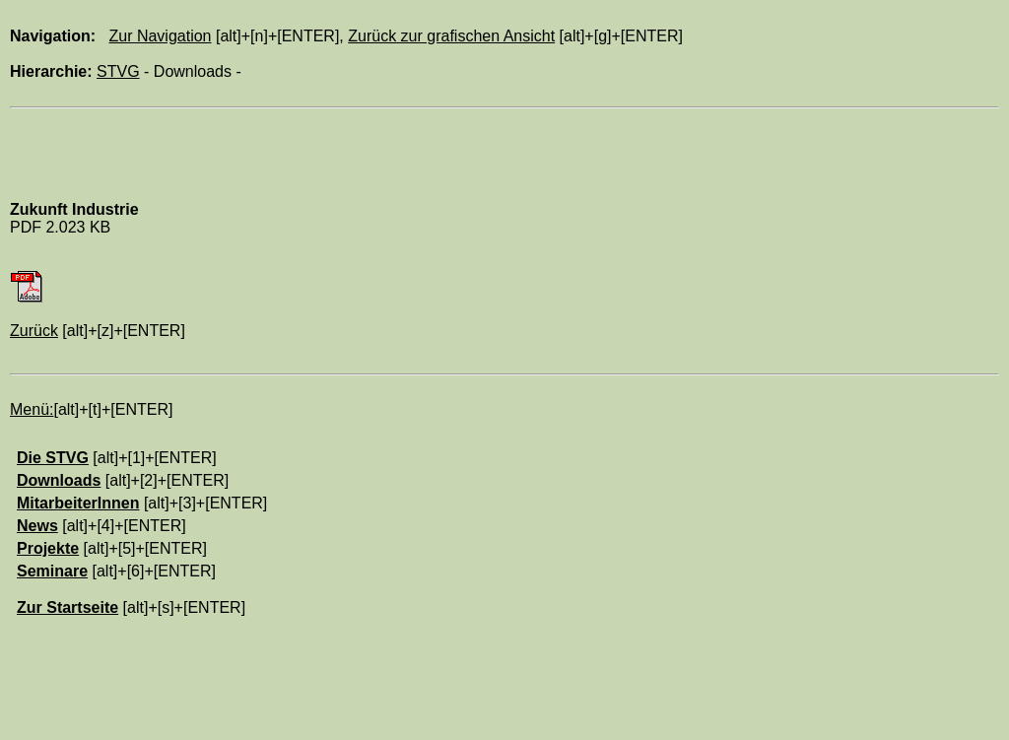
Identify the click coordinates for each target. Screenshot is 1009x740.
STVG (118, 71)
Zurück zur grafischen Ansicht (451, 36)
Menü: (31, 409)
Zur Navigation (159, 36)
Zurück (34, 330)
